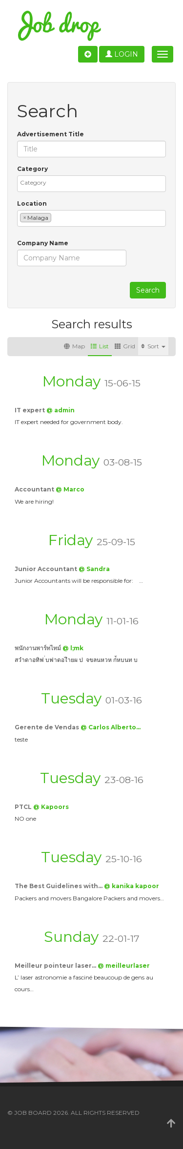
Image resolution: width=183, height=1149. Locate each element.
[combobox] (91, 183)
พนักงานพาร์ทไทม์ (38, 648)
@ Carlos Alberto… (111, 727)
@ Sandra (94, 569)
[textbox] (94, 182)
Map (74, 346)
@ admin (60, 410)
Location (32, 203)
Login (121, 54)
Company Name (42, 243)
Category (32, 168)
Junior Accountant (47, 569)
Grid (125, 346)
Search (148, 290)
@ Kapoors (51, 806)
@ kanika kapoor (131, 886)
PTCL (24, 806)
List (100, 346)
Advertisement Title (50, 134)
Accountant (35, 489)
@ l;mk (72, 648)
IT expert (30, 410)
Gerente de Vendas (48, 727)
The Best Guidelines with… (59, 886)
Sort (153, 346)
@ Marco (70, 489)
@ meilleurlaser (124, 965)
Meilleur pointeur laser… (56, 965)
